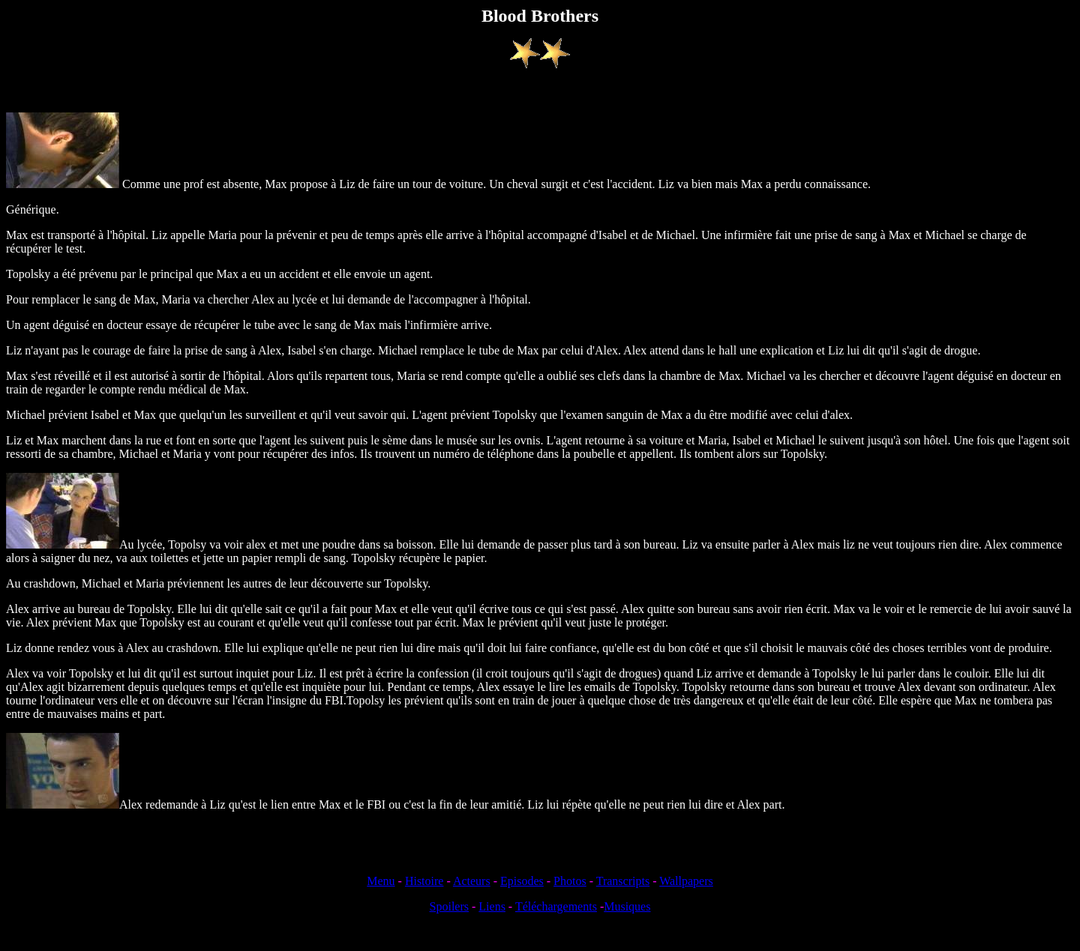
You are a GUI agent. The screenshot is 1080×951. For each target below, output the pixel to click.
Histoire (424, 881)
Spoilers (449, 906)
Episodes (522, 881)
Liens (492, 906)
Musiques (627, 906)
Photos (570, 881)
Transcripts (623, 881)
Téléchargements (556, 906)
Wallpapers (686, 881)
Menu (380, 881)
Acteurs (471, 881)
